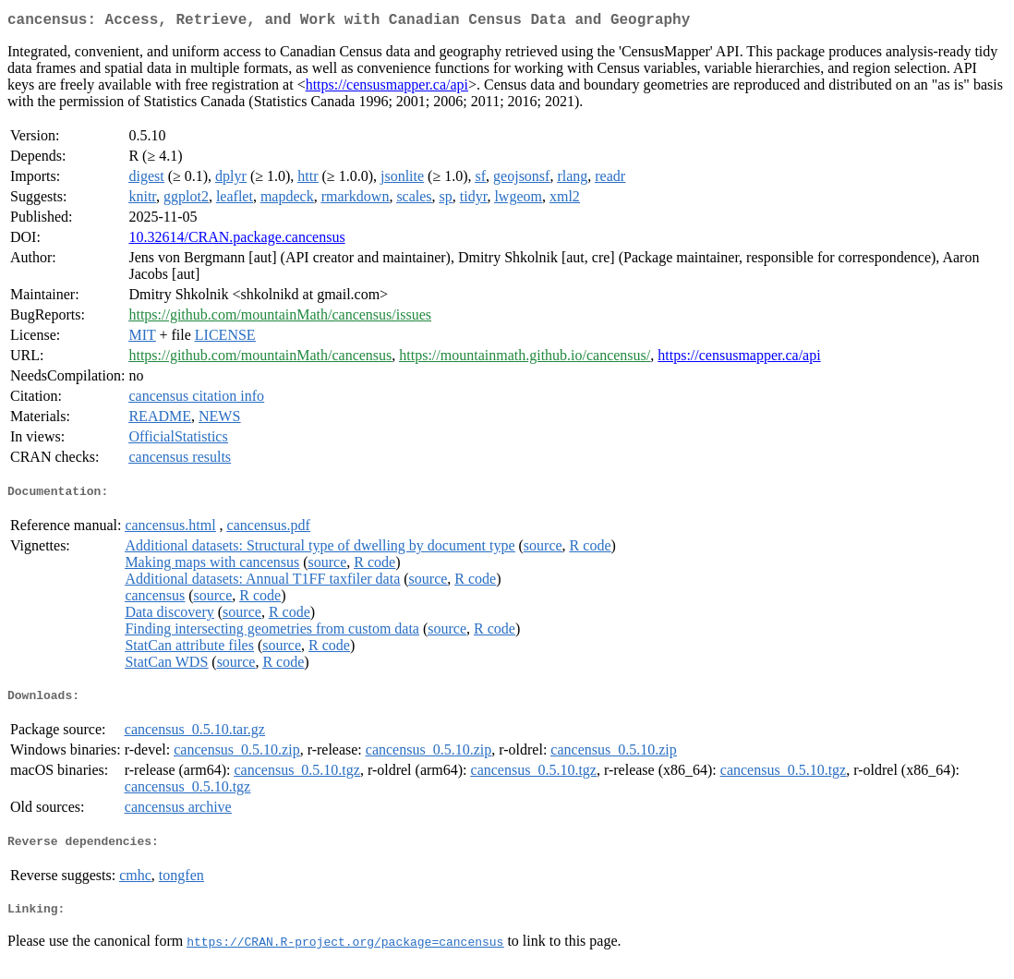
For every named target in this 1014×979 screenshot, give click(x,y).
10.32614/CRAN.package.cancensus (236, 240)
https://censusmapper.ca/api (387, 88)
